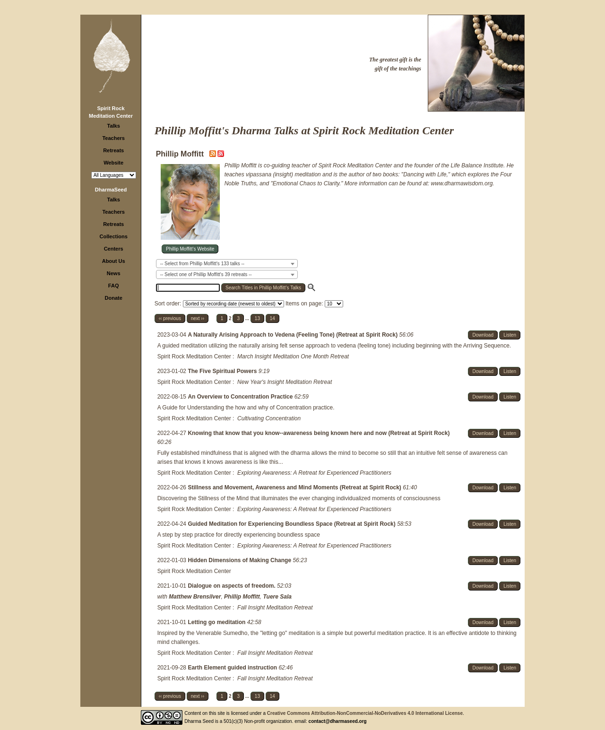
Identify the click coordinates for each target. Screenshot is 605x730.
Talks (113, 126)
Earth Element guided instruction (233, 667)
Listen (509, 335)
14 (272, 318)
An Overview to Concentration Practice (241, 396)
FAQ (113, 285)
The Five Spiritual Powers (223, 371)
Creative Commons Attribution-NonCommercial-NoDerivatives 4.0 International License (365, 713)
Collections (114, 236)
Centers (113, 249)
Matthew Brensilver (195, 596)
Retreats (113, 150)
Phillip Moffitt (242, 596)
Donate (113, 298)
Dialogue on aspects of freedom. (232, 585)
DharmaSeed (111, 189)
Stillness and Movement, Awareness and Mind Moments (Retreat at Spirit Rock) (295, 487)
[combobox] (227, 263)
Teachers (113, 138)
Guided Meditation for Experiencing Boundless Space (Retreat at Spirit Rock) (292, 524)
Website (113, 162)
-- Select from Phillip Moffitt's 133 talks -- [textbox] (202, 263)
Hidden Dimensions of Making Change (240, 560)
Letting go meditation (217, 622)
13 (257, 318)
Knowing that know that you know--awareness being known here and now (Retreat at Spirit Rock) (318, 433)
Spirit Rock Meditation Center (194, 356)
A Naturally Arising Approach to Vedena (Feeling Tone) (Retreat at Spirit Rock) (293, 334)
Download (482, 335)
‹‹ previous (170, 318)
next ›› (197, 318)
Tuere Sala (277, 596)
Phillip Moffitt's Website (190, 249)
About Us (113, 261)
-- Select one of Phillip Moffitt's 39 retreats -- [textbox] (206, 274)
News (114, 273)
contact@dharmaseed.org (338, 721)
